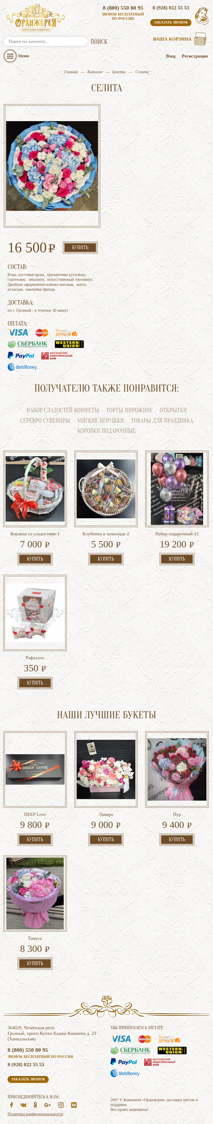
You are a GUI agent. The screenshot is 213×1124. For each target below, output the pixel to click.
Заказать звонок (171, 22)
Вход (170, 56)
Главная (71, 72)
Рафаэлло (35, 657)
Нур (177, 814)
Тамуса (35, 938)
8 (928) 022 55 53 (171, 7)
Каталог (95, 72)
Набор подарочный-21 (177, 533)
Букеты (119, 72)
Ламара (106, 814)
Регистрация (195, 56)
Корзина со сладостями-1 (35, 533)
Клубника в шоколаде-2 (106, 533)
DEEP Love (35, 814)
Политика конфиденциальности (35, 1114)
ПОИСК (99, 42)
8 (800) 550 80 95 (123, 8)
